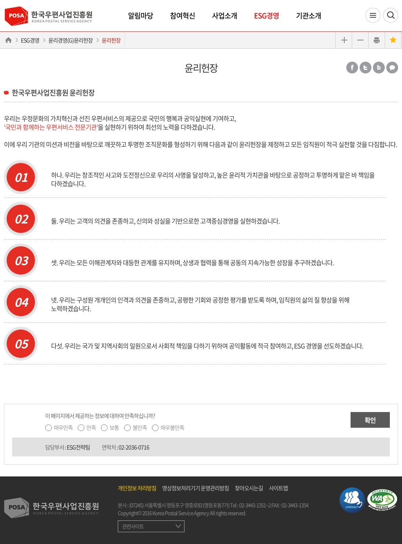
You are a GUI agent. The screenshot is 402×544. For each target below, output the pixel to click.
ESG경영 (266, 15)
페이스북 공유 (352, 67)
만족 (91, 427)
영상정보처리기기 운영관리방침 (195, 487)
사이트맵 (278, 487)
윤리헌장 (111, 40)
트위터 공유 (365, 67)
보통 (114, 427)
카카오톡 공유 (392, 67)
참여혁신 (182, 15)
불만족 (140, 427)
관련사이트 (133, 526)
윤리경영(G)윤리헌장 (70, 40)
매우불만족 (172, 427)
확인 (370, 420)
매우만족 (63, 427)
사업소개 (224, 15)
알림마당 (140, 15)
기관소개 (308, 15)
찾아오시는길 (249, 487)
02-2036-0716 (134, 447)
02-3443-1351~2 (254, 505)
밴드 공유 (379, 67)
